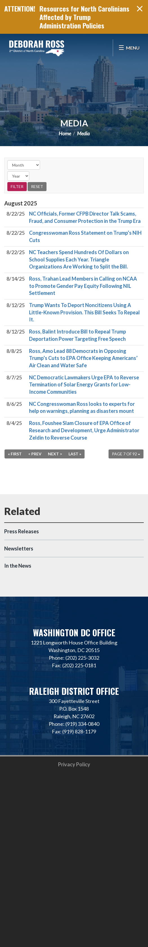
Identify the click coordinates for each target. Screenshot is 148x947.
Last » (75, 453)
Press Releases (21, 531)
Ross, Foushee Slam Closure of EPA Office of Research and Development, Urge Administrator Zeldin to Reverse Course (84, 430)
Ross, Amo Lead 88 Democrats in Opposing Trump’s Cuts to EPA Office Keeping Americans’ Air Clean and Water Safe (83, 358)
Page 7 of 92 (126, 453)
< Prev (34, 453)
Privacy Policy (74, 764)
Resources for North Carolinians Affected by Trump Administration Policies (84, 16)
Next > (55, 453)
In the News (17, 566)
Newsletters (18, 548)
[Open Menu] (129, 47)
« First (15, 453)
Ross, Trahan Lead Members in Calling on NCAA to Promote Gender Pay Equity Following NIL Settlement (83, 286)
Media (74, 123)
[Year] (18, 176)
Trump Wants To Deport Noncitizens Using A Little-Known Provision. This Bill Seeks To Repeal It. (84, 312)
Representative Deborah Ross (36, 48)
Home (65, 133)
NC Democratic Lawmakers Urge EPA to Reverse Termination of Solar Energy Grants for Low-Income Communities (84, 384)
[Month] (23, 165)
